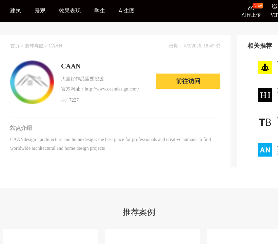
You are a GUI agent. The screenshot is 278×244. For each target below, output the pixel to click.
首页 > (17, 45)
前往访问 (188, 81)
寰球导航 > (37, 45)
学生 (99, 10)
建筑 (15, 10)
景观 (40, 10)
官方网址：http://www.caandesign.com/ (100, 89)
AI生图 (127, 10)
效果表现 (70, 10)
